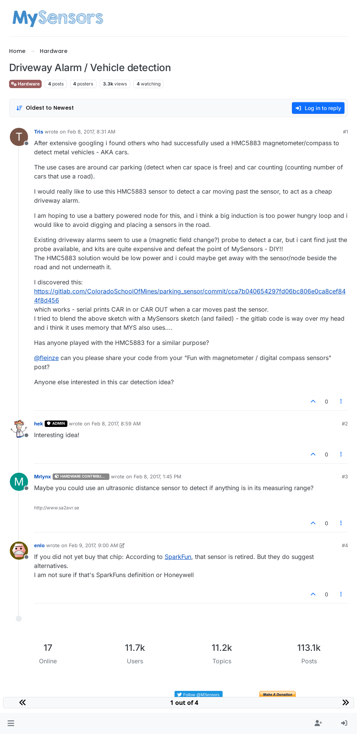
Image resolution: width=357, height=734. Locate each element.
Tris (38, 132)
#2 (345, 424)
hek (38, 424)
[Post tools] (341, 401)
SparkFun (178, 556)
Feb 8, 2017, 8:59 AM (116, 424)
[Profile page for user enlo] (19, 551)
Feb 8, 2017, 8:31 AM (91, 132)
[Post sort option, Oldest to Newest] (44, 108)
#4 (345, 545)
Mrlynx (42, 476)
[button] (11, 723)
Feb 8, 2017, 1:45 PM (157, 476)
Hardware (25, 84)
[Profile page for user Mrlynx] (19, 482)
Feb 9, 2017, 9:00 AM (93, 545)
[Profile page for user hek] (19, 429)
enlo (39, 545)
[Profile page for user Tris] (19, 137)
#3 (345, 476)
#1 (345, 132)
